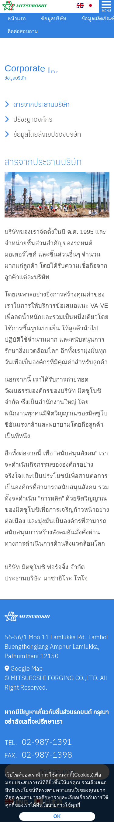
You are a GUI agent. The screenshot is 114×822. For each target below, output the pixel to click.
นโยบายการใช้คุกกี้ (59, 805)
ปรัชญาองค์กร (28, 119)
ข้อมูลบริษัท (53, 18)
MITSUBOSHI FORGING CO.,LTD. (54, 678)
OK (57, 816)
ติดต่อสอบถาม (23, 31)
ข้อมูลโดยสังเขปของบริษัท (43, 134)
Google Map (24, 668)
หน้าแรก (17, 18)
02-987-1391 (47, 741)
